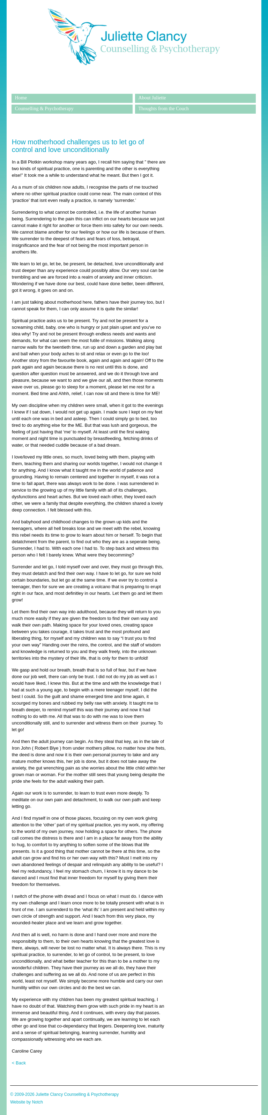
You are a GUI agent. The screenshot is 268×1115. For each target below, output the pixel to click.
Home (21, 97)
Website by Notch (26, 1102)
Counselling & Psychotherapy (44, 108)
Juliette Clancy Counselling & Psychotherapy (133, 88)
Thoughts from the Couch (164, 108)
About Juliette (152, 97)
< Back (19, 1062)
